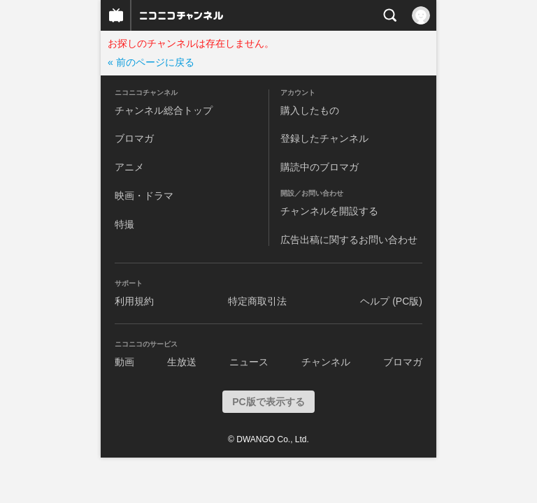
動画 (124, 361)
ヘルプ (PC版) (391, 301)
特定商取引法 (257, 301)
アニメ (129, 167)
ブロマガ (134, 138)
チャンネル (325, 361)
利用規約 (134, 301)
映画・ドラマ (144, 195)
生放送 (181, 361)
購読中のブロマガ (319, 167)
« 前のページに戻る (151, 62)
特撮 (124, 224)
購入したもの (309, 110)
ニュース (248, 361)
